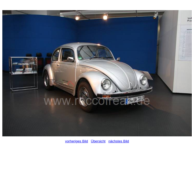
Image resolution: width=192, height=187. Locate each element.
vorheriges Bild (76, 141)
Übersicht (98, 141)
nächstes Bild (118, 141)
